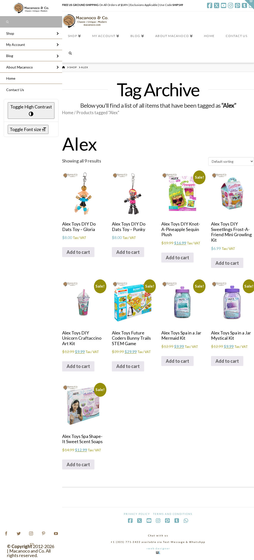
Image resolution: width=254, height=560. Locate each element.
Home (67, 112)
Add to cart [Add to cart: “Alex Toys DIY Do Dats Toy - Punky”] (128, 252)
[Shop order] (231, 161)
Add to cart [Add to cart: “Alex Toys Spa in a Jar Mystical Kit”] (227, 361)
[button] (249, 4)
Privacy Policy (137, 513)
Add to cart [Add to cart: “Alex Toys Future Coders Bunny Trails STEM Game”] (128, 366)
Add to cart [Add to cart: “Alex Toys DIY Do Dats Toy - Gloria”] (78, 252)
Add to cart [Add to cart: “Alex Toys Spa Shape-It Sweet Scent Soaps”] (78, 464)
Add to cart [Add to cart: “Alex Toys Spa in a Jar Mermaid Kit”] (177, 361)
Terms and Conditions (172, 513)
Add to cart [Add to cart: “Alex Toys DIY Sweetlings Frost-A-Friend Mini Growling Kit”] (227, 263)
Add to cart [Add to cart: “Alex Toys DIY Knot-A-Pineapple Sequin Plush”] (177, 257)
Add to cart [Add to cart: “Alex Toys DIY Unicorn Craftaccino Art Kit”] (78, 366)
